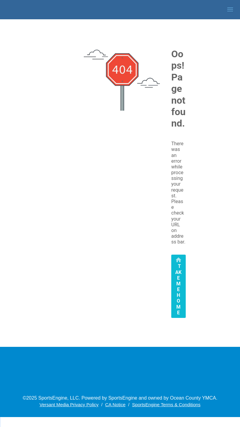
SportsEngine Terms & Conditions (166, 404)
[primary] (178, 286)
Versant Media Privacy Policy (69, 404)
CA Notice (115, 404)
